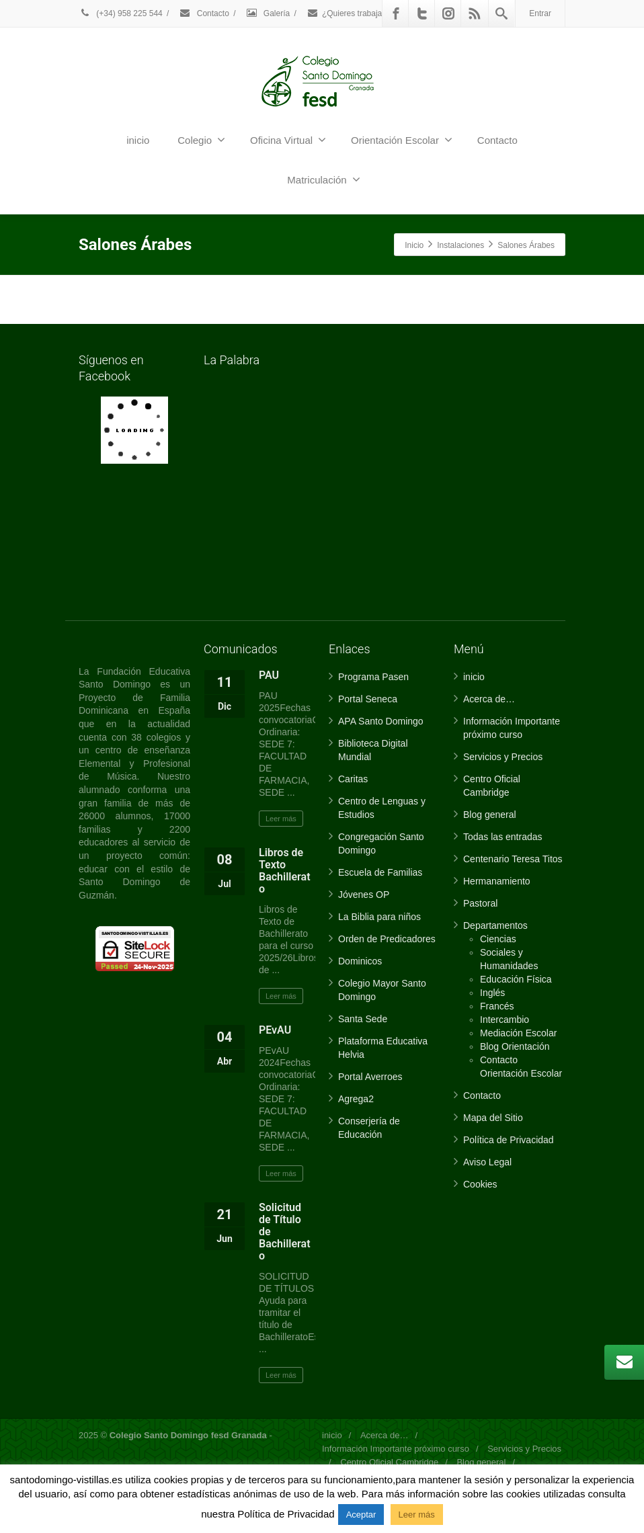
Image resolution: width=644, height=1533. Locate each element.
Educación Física (516, 979)
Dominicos (360, 961)
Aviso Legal (487, 1162)
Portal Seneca (367, 699)
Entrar (540, 13)
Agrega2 (356, 1098)
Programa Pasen (373, 676)
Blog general (489, 814)
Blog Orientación (515, 1046)
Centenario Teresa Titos (513, 859)
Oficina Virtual (288, 140)
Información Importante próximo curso (395, 1449)
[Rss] (474, 13)
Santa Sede (362, 1018)
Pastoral (480, 903)
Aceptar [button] (361, 1514)
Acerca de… (489, 699)
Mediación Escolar (518, 1033)
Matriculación (323, 179)
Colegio (201, 140)
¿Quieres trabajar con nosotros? (372, 13)
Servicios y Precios (502, 756)
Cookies (480, 1184)
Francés (497, 1006)
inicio (137, 140)
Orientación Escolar (401, 140)
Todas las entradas (502, 836)
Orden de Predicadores (387, 939)
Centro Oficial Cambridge (389, 1462)
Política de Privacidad (508, 1139)
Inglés (492, 992)
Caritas (353, 779)
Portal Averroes (370, 1076)
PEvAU (275, 1030)
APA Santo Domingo (381, 721)
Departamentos (495, 925)
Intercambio (504, 1019)
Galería (268, 13)
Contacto (204, 13)
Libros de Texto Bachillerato (285, 870)
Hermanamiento (496, 881)
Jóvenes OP (363, 894)
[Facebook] (396, 13)
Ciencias (498, 939)
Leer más (281, 819)
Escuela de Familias (380, 872)
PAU (269, 675)
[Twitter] (422, 13)
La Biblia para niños (379, 916)
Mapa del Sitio (493, 1117)
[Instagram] (448, 13)
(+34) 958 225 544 (121, 13)
